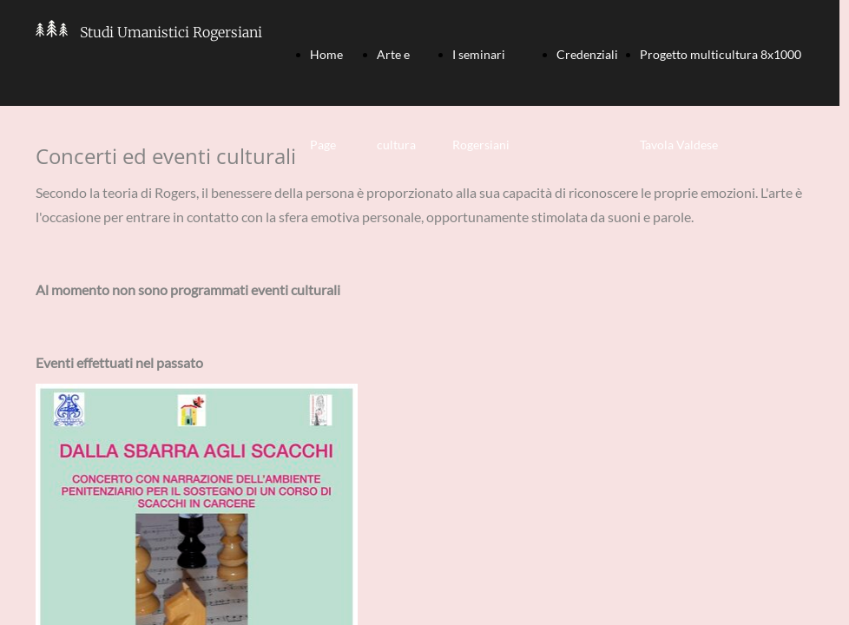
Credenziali (587, 54)
